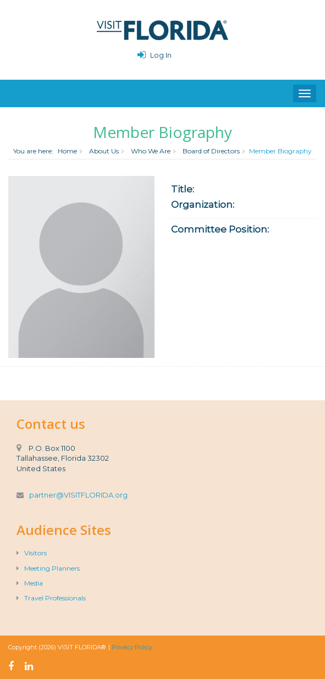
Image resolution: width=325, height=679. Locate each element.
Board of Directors (211, 151)
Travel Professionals (51, 598)
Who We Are (150, 151)
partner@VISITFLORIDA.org (78, 494)
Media (29, 583)
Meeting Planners (48, 568)
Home (67, 151)
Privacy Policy (132, 647)
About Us (104, 151)
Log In (161, 55)
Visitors (31, 553)
